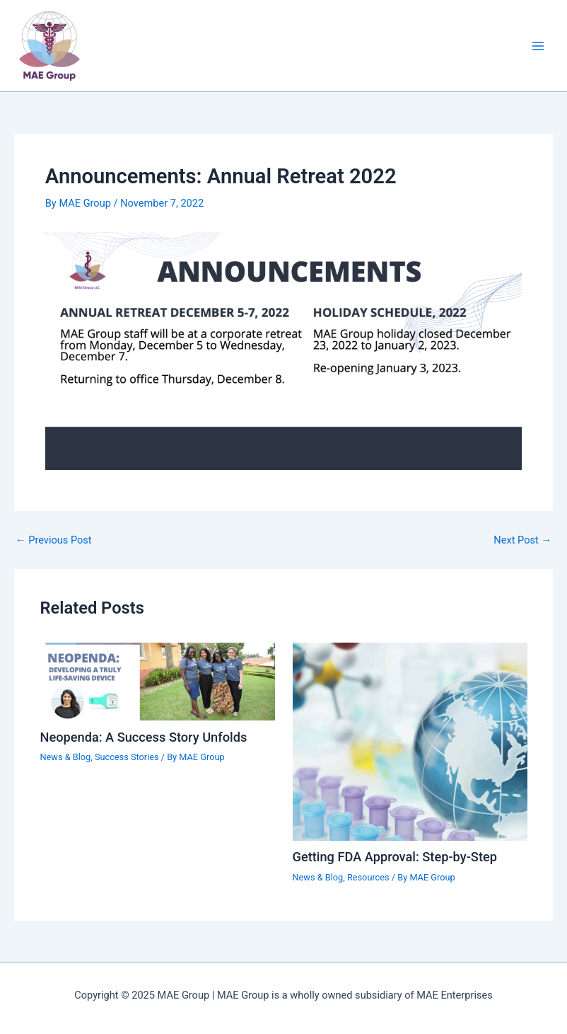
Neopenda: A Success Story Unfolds (143, 737)
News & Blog (65, 757)
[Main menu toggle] (538, 46)
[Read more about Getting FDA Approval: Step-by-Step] (410, 741)
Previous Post (54, 540)
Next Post (522, 540)
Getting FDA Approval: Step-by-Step (395, 856)
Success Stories (127, 757)
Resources (368, 877)
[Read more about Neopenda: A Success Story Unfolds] (157, 680)
